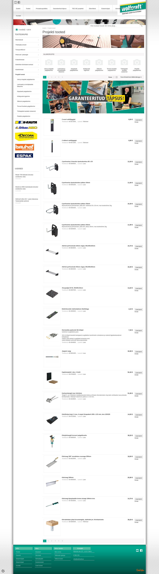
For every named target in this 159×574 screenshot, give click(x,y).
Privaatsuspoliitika (41, 8)
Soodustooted (39, 562)
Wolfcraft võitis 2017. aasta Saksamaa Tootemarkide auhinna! (27, 201)
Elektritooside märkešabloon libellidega (75, 309)
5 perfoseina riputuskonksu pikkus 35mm (76, 203)
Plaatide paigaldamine (23, 116)
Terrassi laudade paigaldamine (26, 106)
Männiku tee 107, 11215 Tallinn (82, 551)
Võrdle (136, 122)
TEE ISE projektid (77, 8)
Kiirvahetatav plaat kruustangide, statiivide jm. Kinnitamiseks (83, 519)
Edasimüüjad (105, 8)
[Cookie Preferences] (3, 571)
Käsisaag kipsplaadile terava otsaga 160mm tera (78, 498)
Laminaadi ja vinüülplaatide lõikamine (25, 85)
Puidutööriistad (19, 59)
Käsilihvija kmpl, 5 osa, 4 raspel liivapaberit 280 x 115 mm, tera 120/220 (86, 414)
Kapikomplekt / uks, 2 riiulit (71, 372)
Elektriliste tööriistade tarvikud (24, 64)
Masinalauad (19, 40)
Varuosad (38, 555)
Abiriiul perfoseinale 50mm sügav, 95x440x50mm (78, 267)
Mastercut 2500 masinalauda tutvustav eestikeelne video (27, 189)
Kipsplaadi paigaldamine (24, 91)
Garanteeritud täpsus (59, 8)
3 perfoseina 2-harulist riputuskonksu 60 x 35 (77, 161)
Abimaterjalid (119, 8)
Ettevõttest (92, 8)
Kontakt (18, 16)
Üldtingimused (133, 8)
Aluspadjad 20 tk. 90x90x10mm (72, 288)
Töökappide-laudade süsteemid (26, 111)
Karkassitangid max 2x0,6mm (72, 393)
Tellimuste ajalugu (60, 555)
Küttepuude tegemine (23, 96)
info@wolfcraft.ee (78, 559)
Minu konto (58, 552)
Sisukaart (38, 552)
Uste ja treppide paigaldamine (26, 79)
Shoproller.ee (140, 570)
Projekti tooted (20, 74)
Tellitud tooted (59, 559)
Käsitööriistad (19, 69)
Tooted (28, 8)
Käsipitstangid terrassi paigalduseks (74, 435)
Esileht (44, 28)
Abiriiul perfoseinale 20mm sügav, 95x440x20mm (78, 246)
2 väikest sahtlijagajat (69, 140)
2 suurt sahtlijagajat (68, 119)
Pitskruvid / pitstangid (21, 54)
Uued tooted (39, 565)
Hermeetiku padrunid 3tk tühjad (72, 330)
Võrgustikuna (117, 77)
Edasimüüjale (20, 559)
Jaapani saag (66, 351)
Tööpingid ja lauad (20, 45)
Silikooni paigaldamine (23, 101)
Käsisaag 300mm (68, 477)
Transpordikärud (20, 50)
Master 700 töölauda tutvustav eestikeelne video (27, 177)
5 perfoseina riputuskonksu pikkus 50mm (76, 225)
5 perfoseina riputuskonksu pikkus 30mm (76, 182)
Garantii (18, 555)
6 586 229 (76, 555)
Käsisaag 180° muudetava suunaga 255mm (76, 456)
